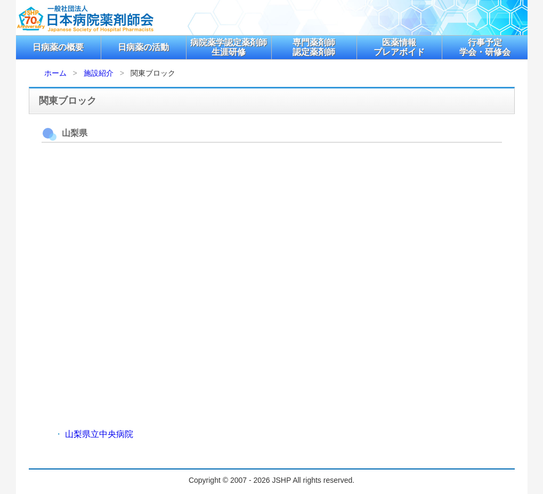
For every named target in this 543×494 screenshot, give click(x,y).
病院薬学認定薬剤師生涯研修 (228, 47)
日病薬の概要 (58, 47)
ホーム (55, 73)
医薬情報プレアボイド (399, 47)
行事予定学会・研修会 (484, 47)
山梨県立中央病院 (99, 434)
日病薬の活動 (143, 47)
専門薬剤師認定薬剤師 (314, 47)
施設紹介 (99, 73)
